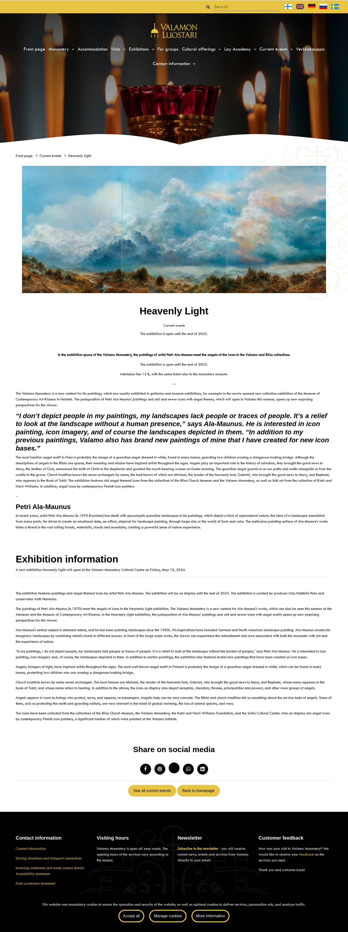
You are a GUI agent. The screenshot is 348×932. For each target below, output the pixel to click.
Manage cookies (168, 916)
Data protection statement (35, 883)
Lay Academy (238, 49)
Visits (116, 49)
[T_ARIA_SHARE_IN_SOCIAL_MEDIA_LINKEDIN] (202, 769)
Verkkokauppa (310, 49)
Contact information (172, 64)
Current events (274, 49)
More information (210, 916)
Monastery (59, 49)
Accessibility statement (33, 873)
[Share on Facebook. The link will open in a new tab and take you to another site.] (145, 769)
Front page (34, 49)
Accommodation (93, 49)
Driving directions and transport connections (49, 858)
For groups (168, 49)
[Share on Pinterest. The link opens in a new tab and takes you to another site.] (160, 769)
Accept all (131, 916)
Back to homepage (198, 791)
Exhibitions (139, 49)
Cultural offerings (199, 49)
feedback (306, 854)
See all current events (152, 791)
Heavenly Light (79, 155)
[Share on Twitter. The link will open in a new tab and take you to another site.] (174, 768)
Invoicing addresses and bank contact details (50, 867)
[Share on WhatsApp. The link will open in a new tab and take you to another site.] (188, 769)
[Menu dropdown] (72, 49)
